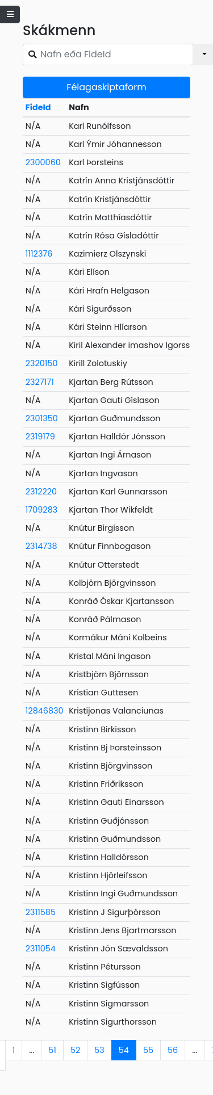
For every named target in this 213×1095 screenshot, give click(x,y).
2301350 (42, 418)
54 (124, 1050)
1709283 (41, 509)
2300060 (43, 162)
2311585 (41, 912)
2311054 (41, 948)
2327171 (40, 382)
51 (52, 1050)
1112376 (39, 253)
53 (99, 1050)
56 (173, 1050)
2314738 (41, 546)
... (31, 1050)
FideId (38, 107)
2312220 (41, 491)
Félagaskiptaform (106, 87)
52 (75, 1050)
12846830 (45, 710)
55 (148, 1050)
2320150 (42, 363)
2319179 (40, 436)
